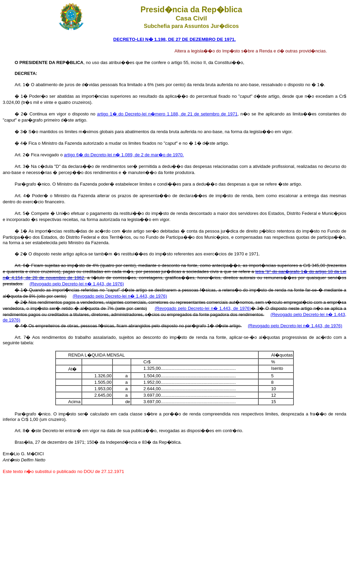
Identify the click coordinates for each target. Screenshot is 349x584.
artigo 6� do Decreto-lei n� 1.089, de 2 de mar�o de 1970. (124, 154)
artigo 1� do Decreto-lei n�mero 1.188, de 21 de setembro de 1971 (167, 113)
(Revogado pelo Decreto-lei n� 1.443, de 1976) (77, 283)
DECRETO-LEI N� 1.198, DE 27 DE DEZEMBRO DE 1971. (174, 39)
